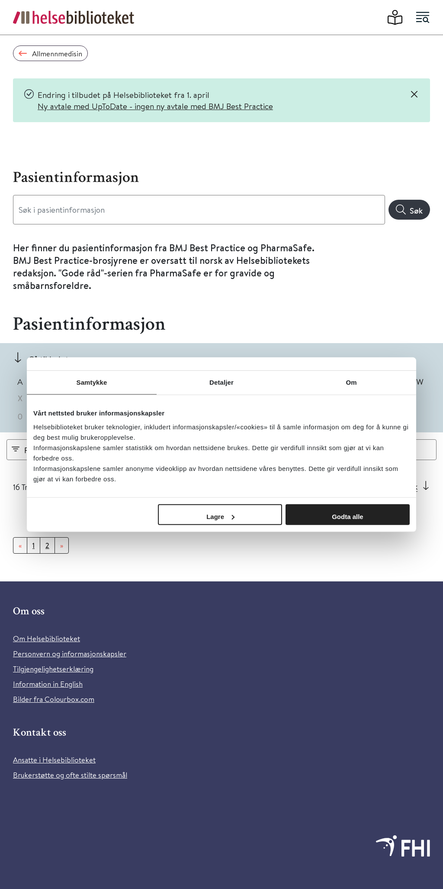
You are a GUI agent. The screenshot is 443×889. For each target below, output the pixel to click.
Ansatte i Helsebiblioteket (54, 760)
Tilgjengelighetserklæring (53, 669)
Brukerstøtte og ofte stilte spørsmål (70, 775)
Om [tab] (351, 382)
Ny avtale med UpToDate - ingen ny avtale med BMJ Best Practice (155, 106)
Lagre (220, 516)
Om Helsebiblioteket (46, 638)
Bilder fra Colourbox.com (53, 699)
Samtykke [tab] (92, 382)
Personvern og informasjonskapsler (69, 654)
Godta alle (347, 516)
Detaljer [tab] (221, 382)
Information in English (48, 684)
